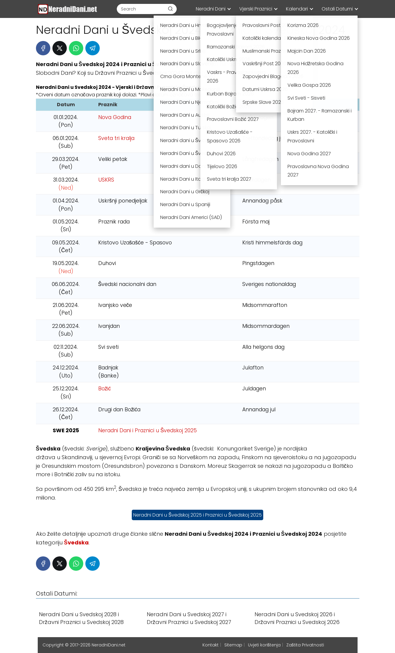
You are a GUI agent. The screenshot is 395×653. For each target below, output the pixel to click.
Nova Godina (114, 117)
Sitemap (233, 645)
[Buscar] (170, 8)
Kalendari (297, 8)
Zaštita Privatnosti (305, 645)
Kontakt (210, 645)
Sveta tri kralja (116, 138)
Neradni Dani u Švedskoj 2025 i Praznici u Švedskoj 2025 (197, 515)
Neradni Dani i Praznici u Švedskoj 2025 (147, 430)
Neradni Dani (211, 8)
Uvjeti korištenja (264, 645)
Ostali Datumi (337, 8)
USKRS (106, 179)
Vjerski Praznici (255, 8)
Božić (104, 388)
